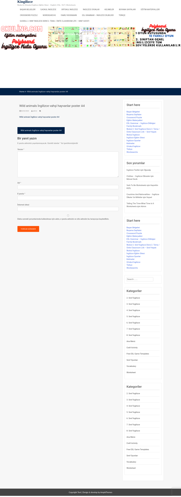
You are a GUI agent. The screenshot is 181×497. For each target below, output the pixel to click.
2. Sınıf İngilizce (133, 298)
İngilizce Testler (133, 170)
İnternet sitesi (23, 204)
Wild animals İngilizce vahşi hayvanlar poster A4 (52, 106)
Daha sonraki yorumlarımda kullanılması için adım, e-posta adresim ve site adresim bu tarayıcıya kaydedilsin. (63, 219)
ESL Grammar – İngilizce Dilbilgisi (98, 15)
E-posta (21, 193)
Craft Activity (132, 347)
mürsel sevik (132, 179)
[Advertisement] (91, 69)
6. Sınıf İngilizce (133, 323)
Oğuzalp (147, 170)
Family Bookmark (69, 15)
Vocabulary (131, 366)
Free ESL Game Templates (138, 354)
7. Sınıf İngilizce (133, 329)
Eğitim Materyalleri (150, 9)
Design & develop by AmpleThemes (97, 492)
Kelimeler (109, 9)
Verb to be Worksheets (136, 185)
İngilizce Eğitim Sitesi (136, 137)
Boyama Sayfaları (127, 9)
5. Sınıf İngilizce (133, 316)
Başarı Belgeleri (27, 9)
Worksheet (131, 372)
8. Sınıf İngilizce (133, 335)
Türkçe (122, 15)
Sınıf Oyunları (132, 360)
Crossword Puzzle (29, 15)
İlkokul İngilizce (48, 9)
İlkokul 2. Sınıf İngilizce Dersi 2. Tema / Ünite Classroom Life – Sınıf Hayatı (54, 21)
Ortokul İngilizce (69, 9)
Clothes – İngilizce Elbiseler (138, 176)
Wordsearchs (49, 15)
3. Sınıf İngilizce (133, 304)
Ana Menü (131, 341)
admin (34, 111)
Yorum (20, 149)
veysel (149, 197)
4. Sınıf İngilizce (133, 310)
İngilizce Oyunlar (91, 9)
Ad (19, 183)
